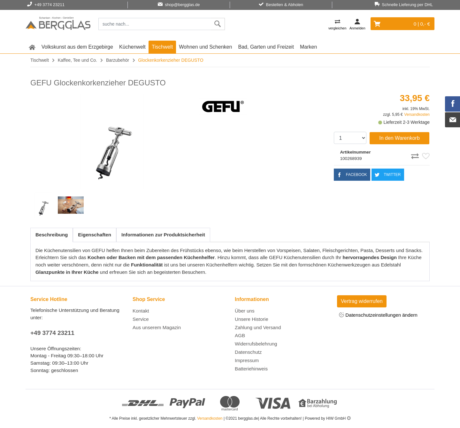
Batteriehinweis (251, 368)
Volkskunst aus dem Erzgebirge (77, 47)
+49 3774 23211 (52, 332)
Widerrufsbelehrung (256, 343)
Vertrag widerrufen (362, 301)
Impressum (247, 360)
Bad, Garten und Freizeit (266, 47)
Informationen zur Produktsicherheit (163, 234)
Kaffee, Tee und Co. (77, 60)
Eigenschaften (94, 234)
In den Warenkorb (399, 138)
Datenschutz (248, 352)
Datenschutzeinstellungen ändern (378, 315)
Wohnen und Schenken (205, 47)
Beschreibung (51, 234)
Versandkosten (417, 114)
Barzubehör (117, 60)
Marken (308, 47)
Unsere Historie (251, 319)
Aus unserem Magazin (157, 327)
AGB (240, 335)
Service (141, 319)
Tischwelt (162, 47)
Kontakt (141, 310)
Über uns (245, 310)
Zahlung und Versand (258, 327)
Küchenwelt (132, 47)
